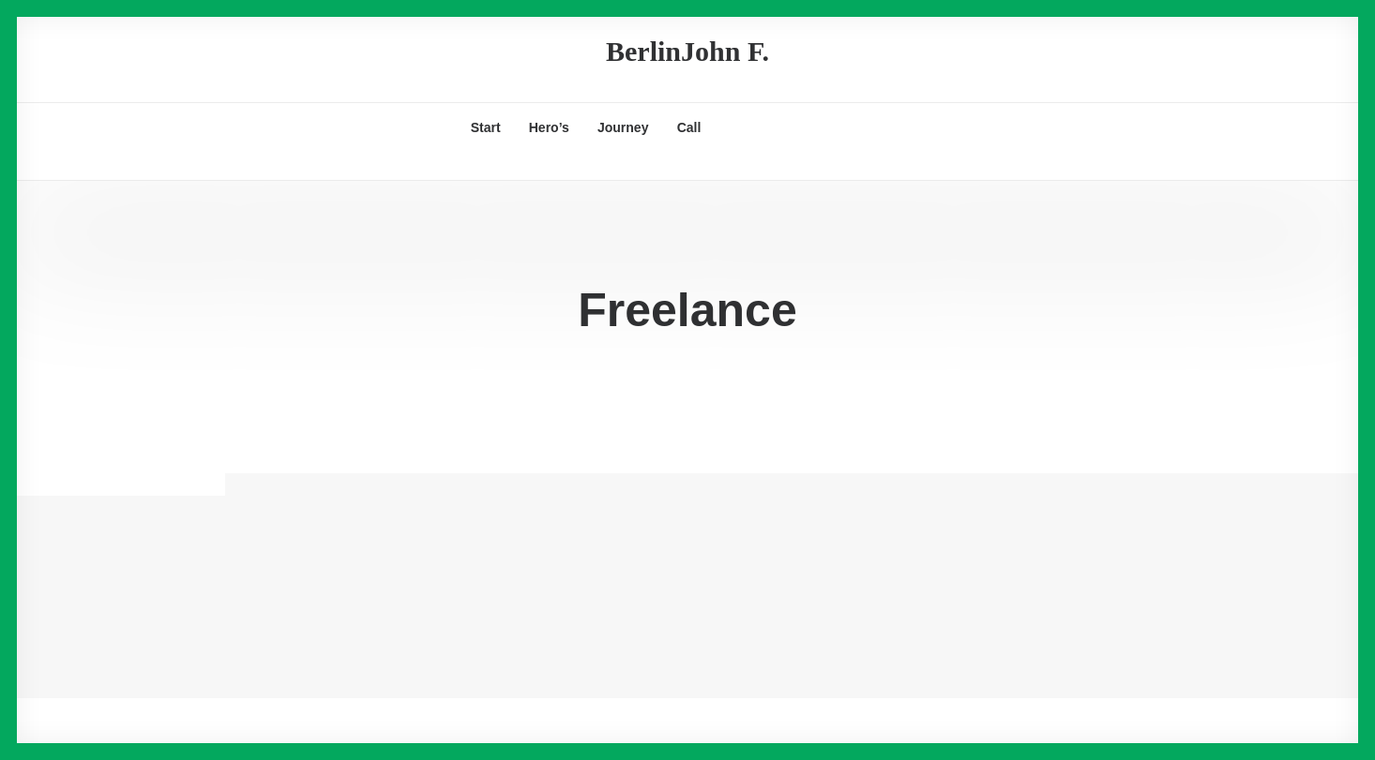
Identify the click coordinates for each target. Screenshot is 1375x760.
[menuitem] (486, 127)
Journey (622, 127)
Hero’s (549, 127)
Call (689, 127)
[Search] (126, 166)
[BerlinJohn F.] (687, 51)
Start (486, 127)
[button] (748, 127)
